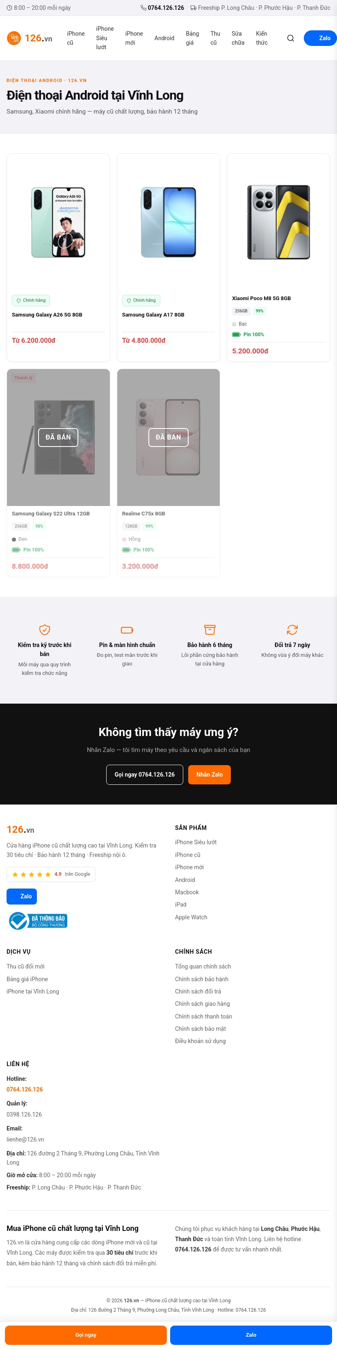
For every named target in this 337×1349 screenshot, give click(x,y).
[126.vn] (20, 829)
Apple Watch (191, 917)
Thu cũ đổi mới (26, 966)
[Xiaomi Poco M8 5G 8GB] (278, 257)
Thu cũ (215, 38)
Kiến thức (262, 38)
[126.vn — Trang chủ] (29, 38)
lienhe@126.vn (25, 1139)
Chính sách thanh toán (203, 1016)
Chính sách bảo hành (201, 979)
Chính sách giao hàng (202, 1003)
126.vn (131, 1300)
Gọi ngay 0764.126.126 (145, 774)
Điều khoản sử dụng (200, 1041)
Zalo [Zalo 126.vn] (21, 896)
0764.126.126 (162, 8)
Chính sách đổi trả (198, 991)
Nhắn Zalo (209, 774)
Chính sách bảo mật (200, 1028)
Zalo (251, 1335)
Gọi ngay (85, 1335)
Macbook (187, 892)
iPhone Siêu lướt (105, 37)
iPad (181, 904)
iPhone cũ (76, 38)
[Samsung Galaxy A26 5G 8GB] (58, 257)
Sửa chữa (238, 38)
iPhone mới (134, 38)
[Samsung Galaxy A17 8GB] (169, 257)
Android (165, 38)
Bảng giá (192, 38)
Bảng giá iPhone (27, 979)
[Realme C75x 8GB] (169, 473)
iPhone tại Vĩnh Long (33, 991)
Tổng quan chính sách (203, 966)
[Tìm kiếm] (290, 38)
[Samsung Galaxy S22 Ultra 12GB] (58, 473)
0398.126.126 (24, 1114)
